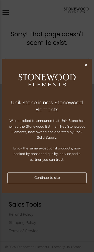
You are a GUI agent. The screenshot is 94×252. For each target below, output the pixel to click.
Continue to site (47, 178)
